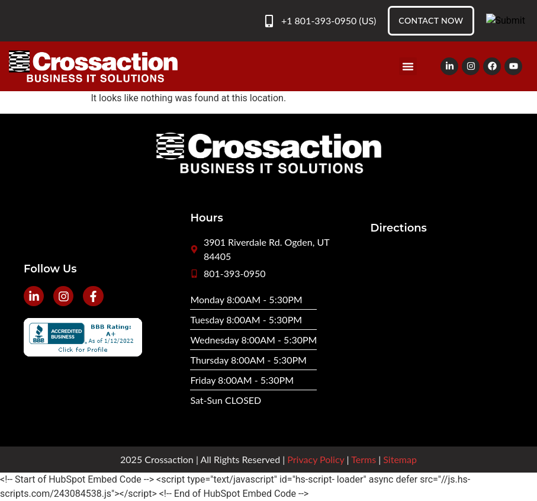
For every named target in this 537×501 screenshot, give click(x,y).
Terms (363, 459)
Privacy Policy (315, 459)
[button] (408, 66)
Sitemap (400, 459)
